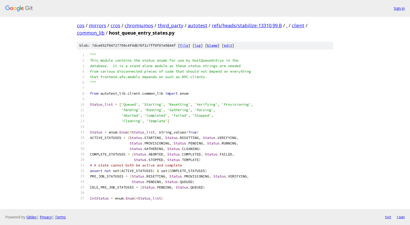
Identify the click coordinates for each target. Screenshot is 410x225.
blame (212, 45)
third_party (170, 25)
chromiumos (139, 25)
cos (80, 25)
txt (388, 217)
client (298, 25)
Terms (60, 217)
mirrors (97, 25)
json (400, 217)
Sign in (399, 8)
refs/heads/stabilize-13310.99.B (247, 25)
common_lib (91, 33)
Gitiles (31, 217)
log (198, 45)
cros (115, 25)
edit (228, 45)
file (184, 45)
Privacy (46, 217)
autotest (197, 25)
